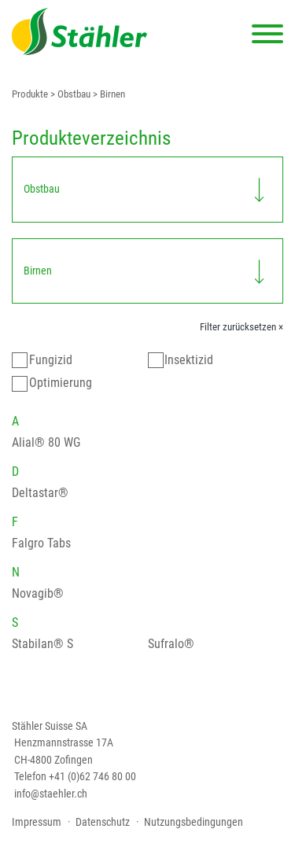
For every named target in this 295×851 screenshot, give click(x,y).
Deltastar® (40, 492)
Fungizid (50, 359)
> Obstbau (69, 94)
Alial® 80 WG (46, 442)
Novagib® (38, 593)
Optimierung (60, 382)
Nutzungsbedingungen (193, 822)
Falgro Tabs (41, 543)
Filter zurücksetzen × (241, 327)
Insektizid (188, 359)
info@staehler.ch (50, 793)
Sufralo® (171, 643)
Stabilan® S (42, 643)
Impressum (36, 822)
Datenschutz (103, 822)
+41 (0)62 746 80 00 (92, 776)
